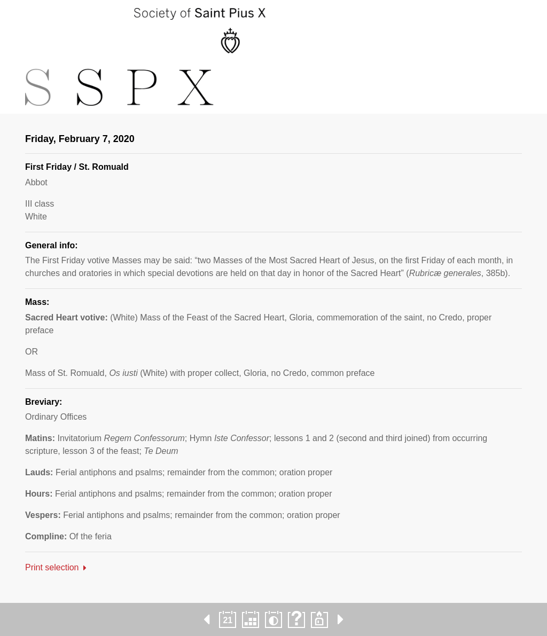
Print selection (52, 567)
